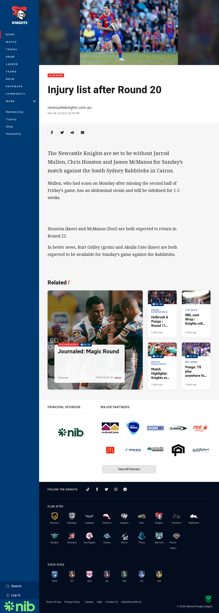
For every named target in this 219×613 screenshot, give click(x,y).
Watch (11, 41)
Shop (9, 126)
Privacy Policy (72, 601)
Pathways (14, 86)
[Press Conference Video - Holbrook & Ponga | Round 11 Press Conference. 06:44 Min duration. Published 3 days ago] (162, 313)
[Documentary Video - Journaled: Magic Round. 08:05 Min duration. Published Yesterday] (95, 340)
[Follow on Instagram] (115, 489)
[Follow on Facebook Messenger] (125, 489)
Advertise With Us (131, 601)
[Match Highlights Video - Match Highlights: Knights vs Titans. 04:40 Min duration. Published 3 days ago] (162, 366)
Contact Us (111, 601)
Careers (89, 601)
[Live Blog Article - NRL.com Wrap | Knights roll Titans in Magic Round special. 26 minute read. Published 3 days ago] (196, 313)
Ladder (12, 64)
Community (15, 93)
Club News (56, 75)
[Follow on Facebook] (97, 489)
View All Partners (129, 469)
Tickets (11, 119)
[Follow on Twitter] (106, 489)
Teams (11, 71)
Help (99, 601)
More (21, 101)
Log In (13, 595)
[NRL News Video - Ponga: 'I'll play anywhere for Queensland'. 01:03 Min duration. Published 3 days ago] (196, 366)
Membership (14, 112)
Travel (12, 49)
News (10, 34)
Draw (10, 56)
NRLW (10, 78)
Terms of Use (53, 601)
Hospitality (13, 134)
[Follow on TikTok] (87, 489)
